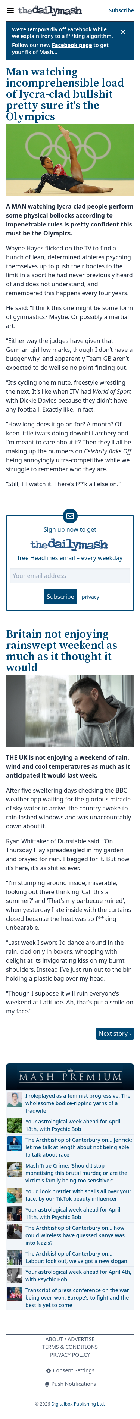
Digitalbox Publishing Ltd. (78, 1404)
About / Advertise (70, 1339)
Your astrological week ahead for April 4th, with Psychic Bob (78, 1275)
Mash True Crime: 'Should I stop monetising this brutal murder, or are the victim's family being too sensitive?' (76, 1173)
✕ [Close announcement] (123, 31)
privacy (90, 596)
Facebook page (72, 45)
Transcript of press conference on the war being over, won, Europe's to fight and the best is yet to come (77, 1298)
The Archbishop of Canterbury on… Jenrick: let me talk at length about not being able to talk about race (78, 1147)
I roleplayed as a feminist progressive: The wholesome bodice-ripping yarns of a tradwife (78, 1103)
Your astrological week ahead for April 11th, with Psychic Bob (72, 1213)
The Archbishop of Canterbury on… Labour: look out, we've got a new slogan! (77, 1257)
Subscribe (60, 597)
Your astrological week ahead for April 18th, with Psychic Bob (72, 1125)
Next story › (115, 1033)
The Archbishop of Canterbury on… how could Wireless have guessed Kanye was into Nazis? (75, 1235)
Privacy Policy (70, 1354)
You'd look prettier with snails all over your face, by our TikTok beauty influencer (78, 1195)
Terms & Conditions (70, 1346)
